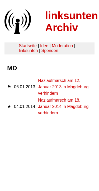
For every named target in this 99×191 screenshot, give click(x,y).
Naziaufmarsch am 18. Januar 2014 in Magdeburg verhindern (63, 106)
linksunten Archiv (71, 21)
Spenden (49, 50)
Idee (44, 46)
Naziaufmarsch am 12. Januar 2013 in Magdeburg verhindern (63, 87)
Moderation (62, 46)
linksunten (28, 50)
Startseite (28, 46)
